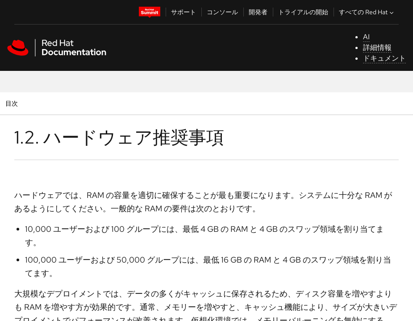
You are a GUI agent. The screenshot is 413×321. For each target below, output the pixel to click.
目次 (13, 103)
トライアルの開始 (303, 12)
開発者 (258, 12)
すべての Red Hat (367, 12)
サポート (183, 12)
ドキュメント (384, 58)
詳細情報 (377, 47)
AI (366, 36)
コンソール (222, 12)
